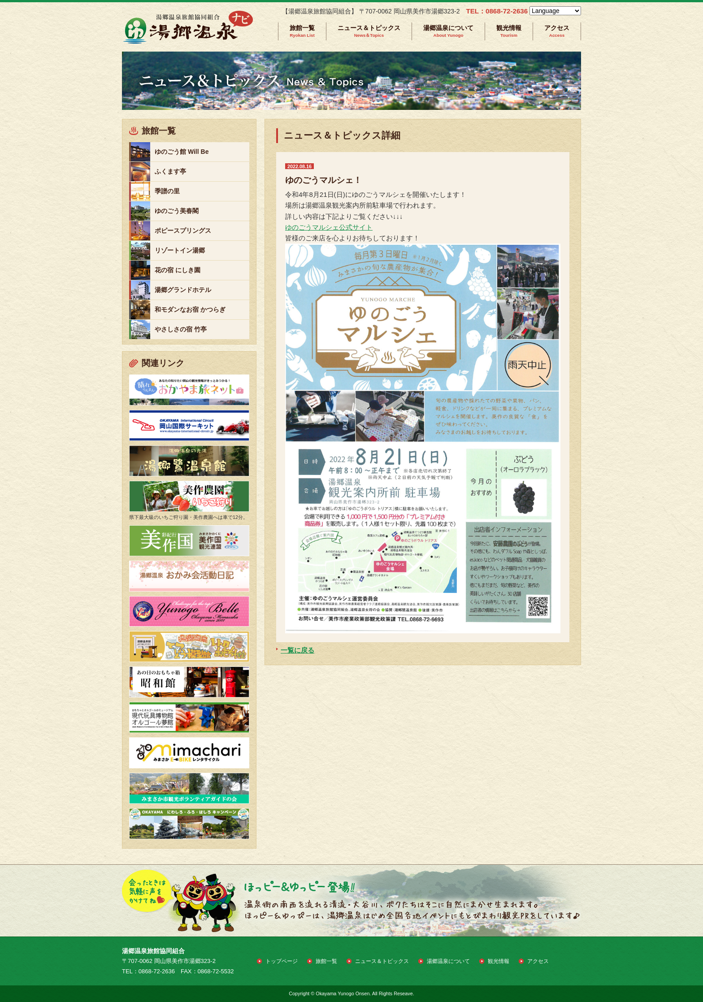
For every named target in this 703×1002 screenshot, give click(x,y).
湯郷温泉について (448, 31)
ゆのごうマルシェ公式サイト (329, 227)
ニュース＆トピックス (369, 31)
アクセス (556, 31)
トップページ (281, 961)
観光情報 (508, 31)
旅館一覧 (302, 31)
